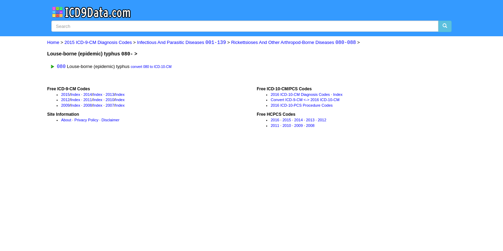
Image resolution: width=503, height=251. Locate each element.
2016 (275, 120)
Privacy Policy (86, 120)
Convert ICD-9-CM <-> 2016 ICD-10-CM (305, 100)
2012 (65, 100)
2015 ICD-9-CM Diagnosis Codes (98, 42)
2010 (109, 100)
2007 (109, 105)
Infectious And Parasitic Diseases (181, 42)
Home (53, 42)
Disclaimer (110, 120)
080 (61, 66)
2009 (65, 105)
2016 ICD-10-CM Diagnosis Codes (300, 94)
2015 (65, 94)
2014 (87, 94)
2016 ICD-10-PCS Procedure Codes (302, 105)
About (66, 120)
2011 (87, 100)
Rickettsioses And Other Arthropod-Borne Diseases (293, 42)
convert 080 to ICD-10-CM (151, 67)
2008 (87, 105)
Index (75, 94)
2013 (109, 94)
